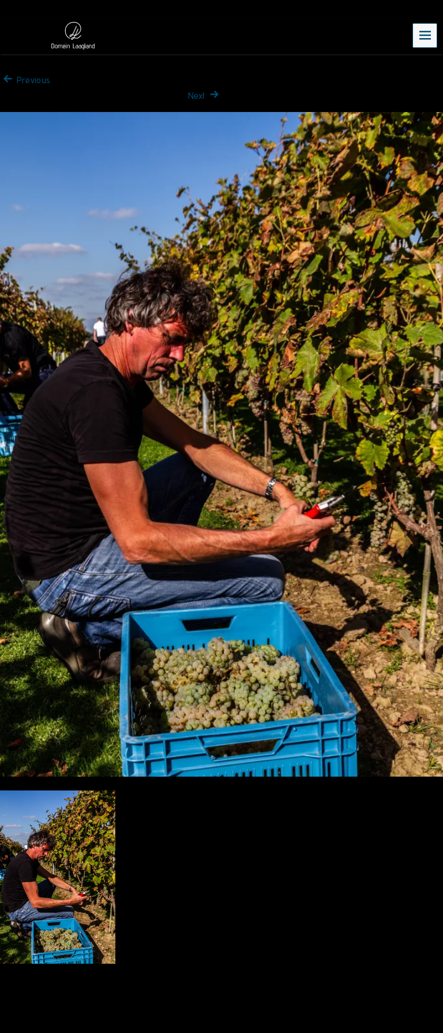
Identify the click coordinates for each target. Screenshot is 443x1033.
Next (205, 95)
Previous (25, 79)
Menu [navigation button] (425, 35)
